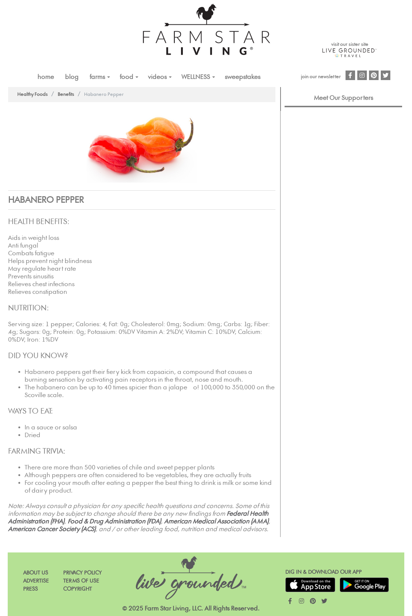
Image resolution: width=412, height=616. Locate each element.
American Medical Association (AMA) (216, 521)
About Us (35, 573)
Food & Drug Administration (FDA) (114, 521)
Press (30, 589)
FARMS (97, 77)
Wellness (195, 77)
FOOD (126, 77)
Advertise (36, 581)
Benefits (66, 94)
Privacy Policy (82, 573)
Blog (72, 77)
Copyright (77, 589)
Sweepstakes (242, 77)
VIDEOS (157, 77)
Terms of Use (81, 581)
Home (45, 77)
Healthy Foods (32, 94)
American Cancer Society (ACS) (51, 529)
